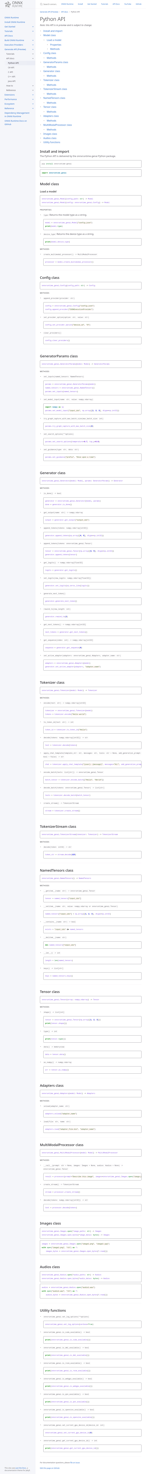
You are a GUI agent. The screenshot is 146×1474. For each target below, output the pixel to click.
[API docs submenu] (33, 58)
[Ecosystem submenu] (33, 104)
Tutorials (9, 31)
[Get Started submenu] (33, 26)
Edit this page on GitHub (49, 1468)
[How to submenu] (33, 85)
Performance (11, 99)
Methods (55, 49)
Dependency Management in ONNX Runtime (17, 115)
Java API (11, 81)
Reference (11, 90)
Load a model (54, 40)
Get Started (10, 26)
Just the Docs (21, 1468)
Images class (50, 133)
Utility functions (51, 142)
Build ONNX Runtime (14, 40)
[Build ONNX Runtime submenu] (33, 40)
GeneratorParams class (55, 62)
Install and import (52, 30)
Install (80, 4)
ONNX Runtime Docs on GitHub (16, 122)
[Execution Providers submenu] (33, 45)
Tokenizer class (51, 80)
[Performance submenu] (33, 99)
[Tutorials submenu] (33, 31)
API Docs (9, 35)
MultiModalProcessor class (57, 124)
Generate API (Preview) (15, 49)
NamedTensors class (54, 97)
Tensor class (49, 106)
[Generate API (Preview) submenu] (33, 49)
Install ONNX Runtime (15, 22)
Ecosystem (10, 103)
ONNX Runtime (12, 17)
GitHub (138, 4)
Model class (49, 35)
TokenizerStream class (55, 89)
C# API (11, 67)
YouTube (127, 4)
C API (10, 72)
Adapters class (51, 115)
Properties (55, 44)
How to (9, 85)
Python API (13, 63)
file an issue (75, 1462)
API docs (10, 58)
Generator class (51, 71)
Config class (49, 53)
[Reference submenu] (33, 90)
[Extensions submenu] (33, 95)
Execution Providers (14, 44)
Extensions (10, 94)
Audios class (49, 138)
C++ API (11, 76)
